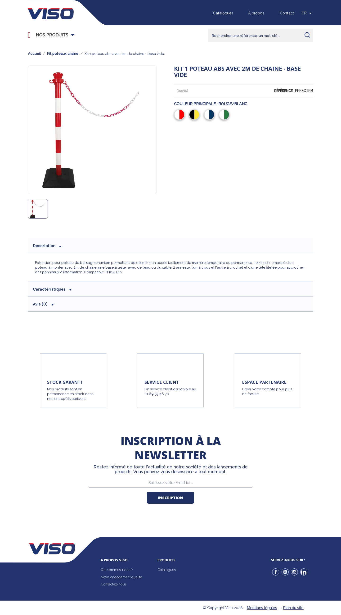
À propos (256, 13)
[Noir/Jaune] (195, 115)
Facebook (276, 572)
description (47, 245)
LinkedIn (304, 572)
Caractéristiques (52, 289)
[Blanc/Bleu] (210, 115)
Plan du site (293, 608)
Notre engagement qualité (121, 577)
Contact (287, 13)
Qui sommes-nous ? (117, 570)
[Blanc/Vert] (225, 115)
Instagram (294, 572)
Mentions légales (262, 608)
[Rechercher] (260, 35)
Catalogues (223, 13)
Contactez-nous (113, 584)
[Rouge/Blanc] (180, 115)
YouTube (285, 572)
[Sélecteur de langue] (307, 13)
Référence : (284, 91)
